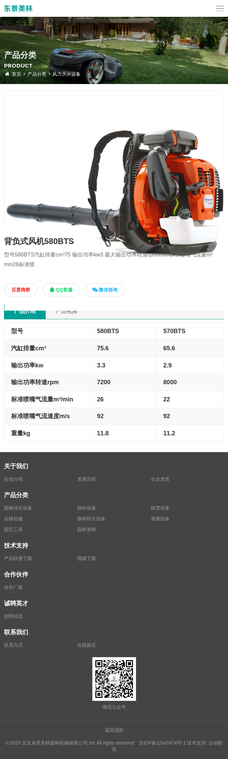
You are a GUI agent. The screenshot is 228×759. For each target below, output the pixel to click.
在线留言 (86, 645)
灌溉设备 (160, 518)
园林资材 (86, 529)
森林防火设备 (91, 518)
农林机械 (13, 518)
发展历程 (86, 479)
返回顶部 (114, 730)
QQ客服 (61, 289)
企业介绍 (13, 479)
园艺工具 (13, 529)
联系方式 (13, 645)
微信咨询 (105, 289)
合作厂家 (13, 587)
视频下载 (86, 558)
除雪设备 (160, 508)
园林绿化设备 (18, 508)
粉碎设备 (86, 508)
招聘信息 (13, 616)
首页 (15, 74)
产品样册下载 (18, 558)
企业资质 (160, 479)
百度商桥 (20, 289)
